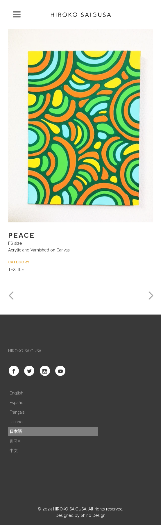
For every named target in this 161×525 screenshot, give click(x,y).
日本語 (16, 431)
